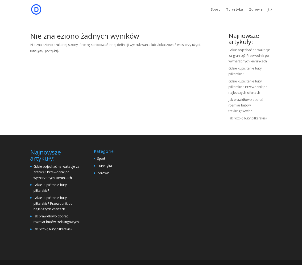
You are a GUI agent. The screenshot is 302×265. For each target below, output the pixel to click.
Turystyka (234, 10)
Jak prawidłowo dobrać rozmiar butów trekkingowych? (245, 105)
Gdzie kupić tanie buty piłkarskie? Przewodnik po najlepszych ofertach (248, 87)
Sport (215, 10)
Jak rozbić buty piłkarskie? (247, 118)
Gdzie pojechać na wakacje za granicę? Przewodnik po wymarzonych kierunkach (249, 55)
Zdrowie (255, 10)
